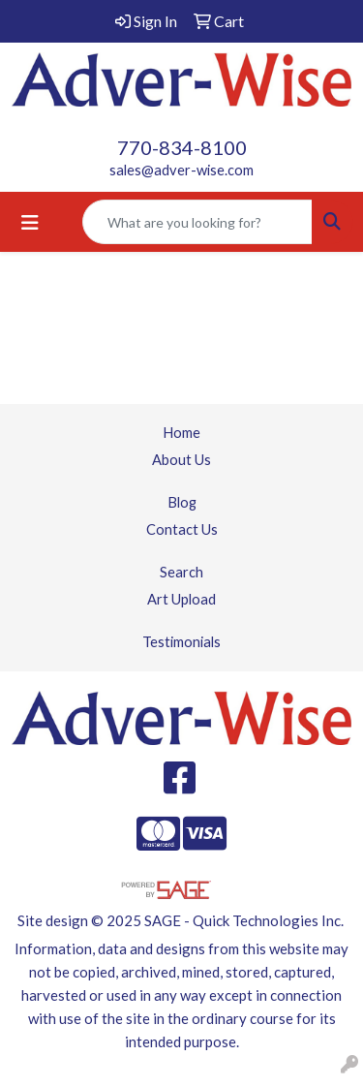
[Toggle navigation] (30, 222)
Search (181, 572)
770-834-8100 (182, 147)
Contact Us (182, 529)
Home (181, 432)
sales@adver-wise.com (181, 170)
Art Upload (181, 599)
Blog (182, 502)
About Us (181, 459)
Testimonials (181, 642)
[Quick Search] (197, 222)
